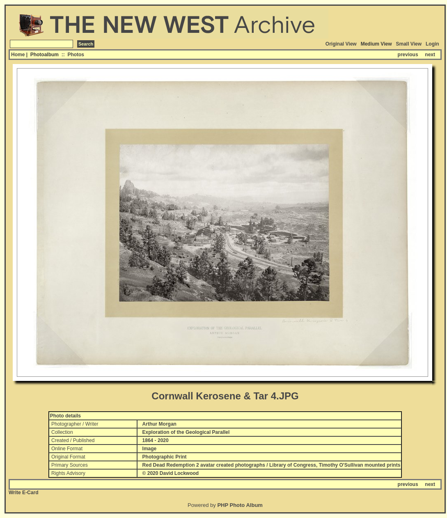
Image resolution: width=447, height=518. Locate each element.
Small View (409, 44)
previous (408, 54)
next (430, 54)
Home (18, 54)
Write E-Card (23, 492)
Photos (75, 54)
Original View (341, 44)
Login (432, 44)
